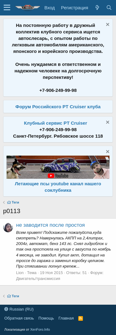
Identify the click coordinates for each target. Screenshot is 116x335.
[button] (7, 7)
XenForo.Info (40, 329)
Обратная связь (19, 318)
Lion (20, 272)
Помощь (46, 318)
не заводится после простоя (50, 225)
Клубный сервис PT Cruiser (55, 123)
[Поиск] (109, 7)
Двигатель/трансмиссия (38, 278)
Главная (66, 318)
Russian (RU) (19, 309)
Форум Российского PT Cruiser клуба (58, 106)
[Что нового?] (97, 7)
